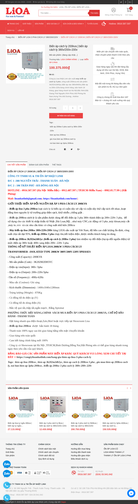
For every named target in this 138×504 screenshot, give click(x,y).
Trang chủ (13, 24)
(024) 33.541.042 (104, 474)
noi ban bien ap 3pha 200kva (61, 143)
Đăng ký (118, 15)
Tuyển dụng (92, 24)
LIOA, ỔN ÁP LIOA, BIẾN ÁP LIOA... (75, 7)
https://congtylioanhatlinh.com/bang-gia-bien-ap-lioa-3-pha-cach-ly (54, 357)
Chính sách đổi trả (46, 455)
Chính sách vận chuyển (48, 452)
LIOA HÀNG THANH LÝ (114, 452)
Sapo (63, 502)
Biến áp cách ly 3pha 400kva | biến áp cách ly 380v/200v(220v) (115, 425)
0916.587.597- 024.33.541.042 (29, 495)
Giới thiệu (27, 24)
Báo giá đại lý (39, 2)
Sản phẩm (39, 24)
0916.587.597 (84, 474)
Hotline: (120, 24)
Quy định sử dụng (46, 459)
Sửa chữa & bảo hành (73, 24)
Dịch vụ (10, 30)
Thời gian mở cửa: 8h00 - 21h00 (18, 2)
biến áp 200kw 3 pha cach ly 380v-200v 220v (66, 129)
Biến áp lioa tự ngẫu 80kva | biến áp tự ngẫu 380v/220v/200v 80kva (20, 425)
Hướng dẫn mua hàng (55, 2)
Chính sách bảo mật (47, 449)
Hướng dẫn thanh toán (81, 452)
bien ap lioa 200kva (58, 135)
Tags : (51, 122)
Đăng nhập (109, 15)
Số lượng (52, 108)
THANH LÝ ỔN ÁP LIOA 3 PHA (117, 455)
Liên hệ (21, 30)
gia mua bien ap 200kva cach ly (62, 139)
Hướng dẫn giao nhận (80, 455)
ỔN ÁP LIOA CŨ (111, 449)
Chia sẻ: (52, 149)
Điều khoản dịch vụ (79, 459)
